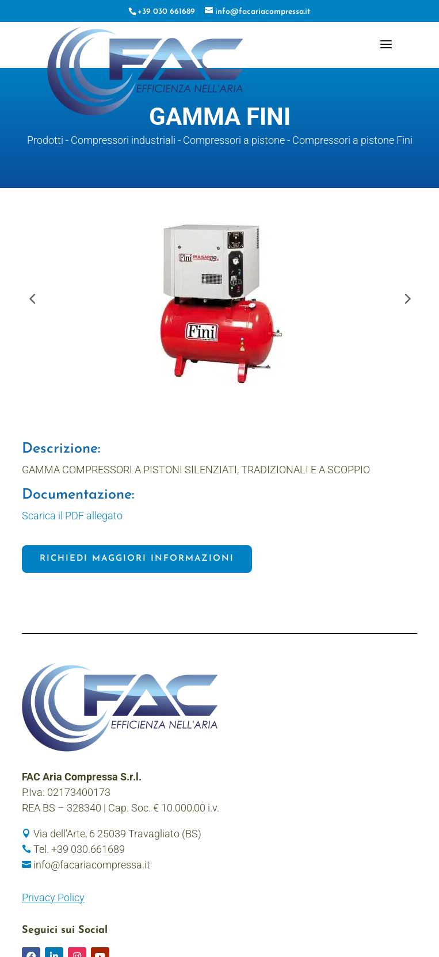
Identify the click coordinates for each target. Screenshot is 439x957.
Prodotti (45, 140)
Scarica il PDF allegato (72, 516)
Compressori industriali (123, 140)
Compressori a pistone (234, 140)
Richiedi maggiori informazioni (137, 558)
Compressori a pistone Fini (352, 140)
